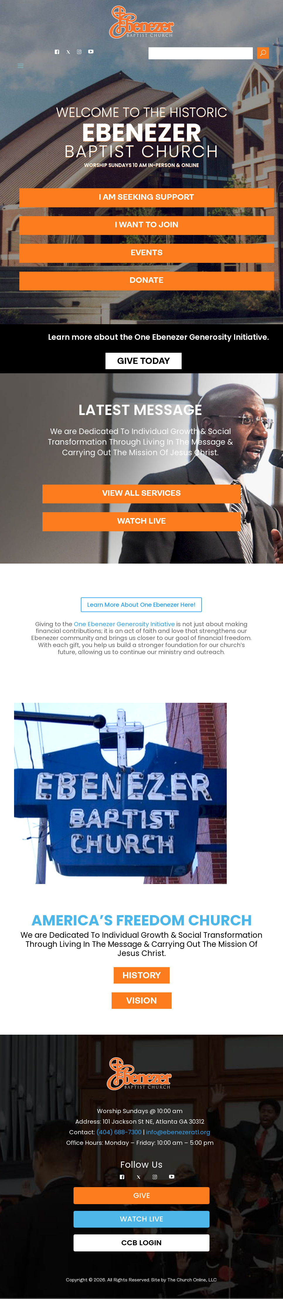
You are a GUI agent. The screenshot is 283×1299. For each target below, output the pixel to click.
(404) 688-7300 (119, 1132)
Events (147, 253)
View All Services (141, 494)
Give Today (143, 361)
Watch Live (141, 521)
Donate (146, 281)
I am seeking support (146, 198)
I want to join (146, 225)
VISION (141, 1001)
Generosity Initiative (124, 624)
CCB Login (141, 1243)
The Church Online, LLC (192, 1280)
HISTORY (141, 976)
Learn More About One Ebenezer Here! (141, 605)
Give (141, 1195)
